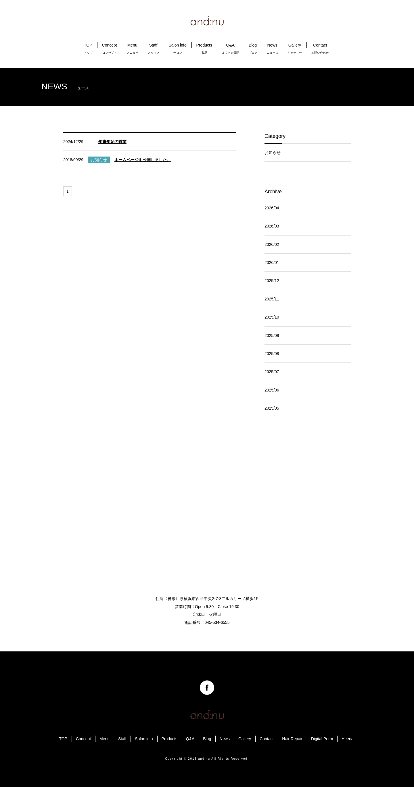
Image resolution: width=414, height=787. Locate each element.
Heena (347, 738)
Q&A (190, 738)
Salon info (144, 738)
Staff (122, 738)
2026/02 (271, 244)
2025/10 (271, 317)
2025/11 (271, 299)
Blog (207, 738)
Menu (104, 738)
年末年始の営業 (112, 141)
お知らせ (272, 152)
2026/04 (271, 208)
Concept (83, 738)
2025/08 (271, 353)
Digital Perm (322, 738)
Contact (266, 738)
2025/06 (271, 390)
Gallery (244, 738)
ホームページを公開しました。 (142, 159)
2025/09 (271, 335)
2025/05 (271, 408)
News (225, 738)
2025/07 (271, 371)
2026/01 (271, 262)
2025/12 (271, 280)
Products (169, 738)
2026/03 (271, 226)
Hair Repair (292, 738)
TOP (63, 738)
